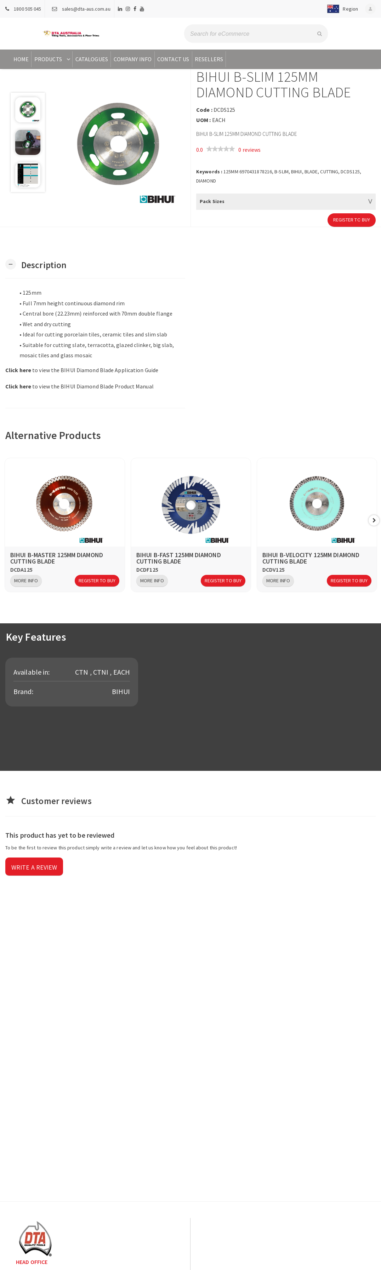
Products (53, 59)
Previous (7, 520)
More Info (26, 580)
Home (21, 59)
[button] (341, 9)
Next (374, 520)
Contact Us (173, 59)
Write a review (34, 867)
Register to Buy (351, 220)
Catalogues (91, 59)
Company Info (133, 59)
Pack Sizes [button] (212, 201)
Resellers (209, 59)
